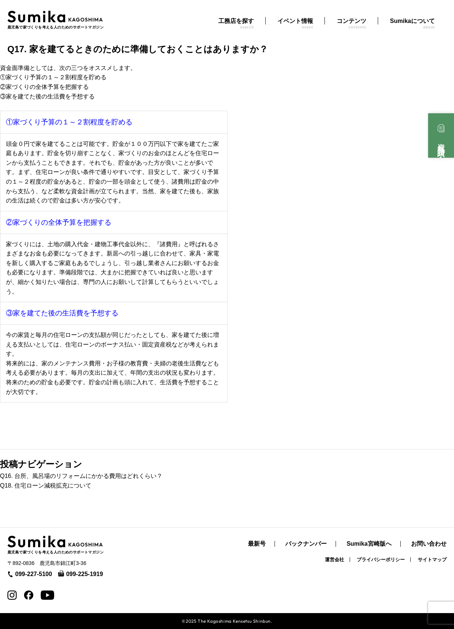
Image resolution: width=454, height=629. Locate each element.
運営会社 (334, 559)
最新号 (257, 544)
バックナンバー (306, 544)
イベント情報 (295, 23)
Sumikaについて (412, 23)
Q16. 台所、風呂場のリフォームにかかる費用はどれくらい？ (81, 476)
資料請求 (441, 142)
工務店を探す (236, 23)
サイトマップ (432, 559)
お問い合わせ (429, 544)
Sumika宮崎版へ (369, 544)
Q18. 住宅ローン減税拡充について (45, 485)
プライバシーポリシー (381, 559)
